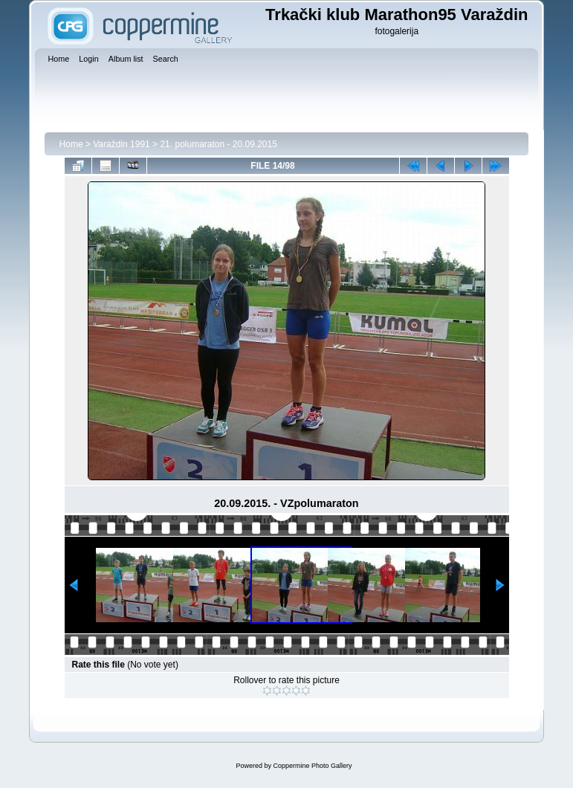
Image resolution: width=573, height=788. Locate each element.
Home (71, 144)
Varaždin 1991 (121, 144)
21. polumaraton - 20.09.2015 (218, 144)
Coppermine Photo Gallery (312, 765)
